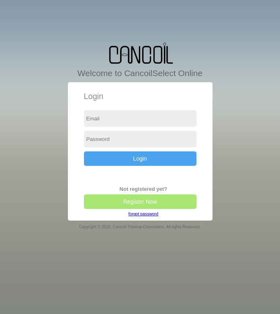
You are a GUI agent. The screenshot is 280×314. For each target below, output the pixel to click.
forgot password (143, 213)
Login (140, 158)
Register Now (140, 201)
